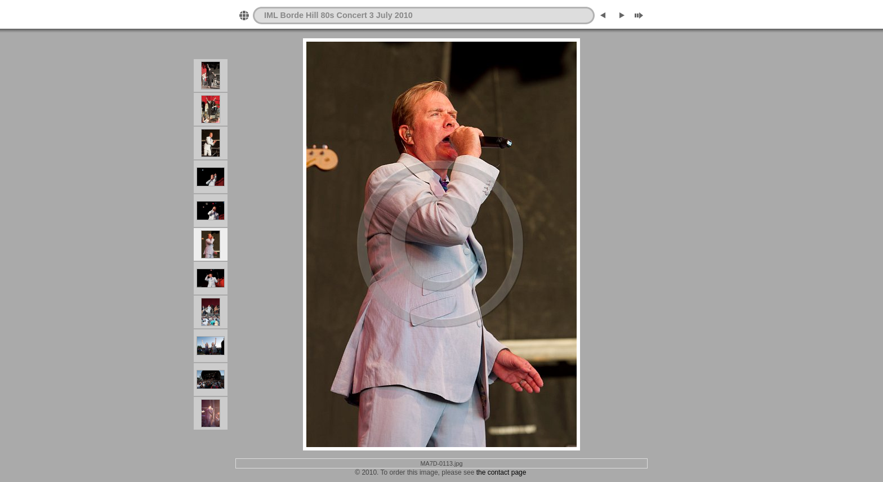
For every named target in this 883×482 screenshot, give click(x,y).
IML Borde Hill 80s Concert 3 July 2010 (338, 15)
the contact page (501, 472)
